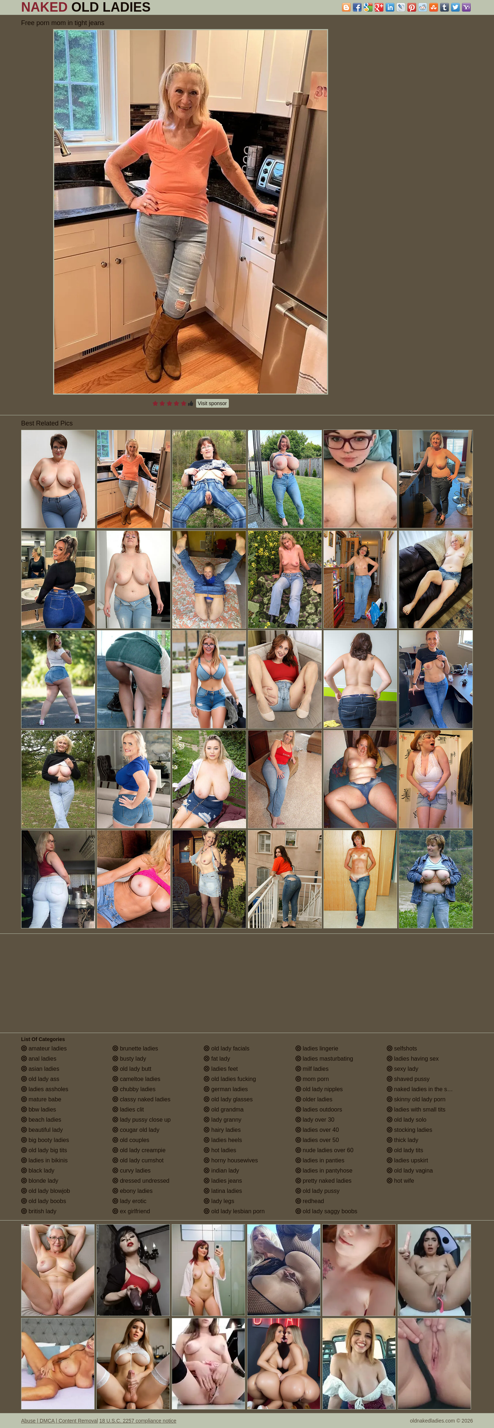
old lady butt (131, 1069)
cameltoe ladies (136, 1079)
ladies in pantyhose (323, 1170)
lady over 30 (315, 1120)
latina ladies (223, 1191)
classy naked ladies (141, 1099)
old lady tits (405, 1150)
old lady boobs (43, 1201)
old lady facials (226, 1048)
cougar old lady (135, 1130)
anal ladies (38, 1059)
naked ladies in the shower (425, 1089)
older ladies (313, 1099)
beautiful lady (42, 1130)
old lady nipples (319, 1089)
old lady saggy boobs (326, 1211)
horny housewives (231, 1160)
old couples (130, 1140)
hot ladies (220, 1150)
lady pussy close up (141, 1120)
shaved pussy (408, 1079)
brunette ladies (135, 1048)
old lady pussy (317, 1191)
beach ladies (41, 1120)
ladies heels (223, 1140)
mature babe (41, 1099)
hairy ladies (222, 1130)
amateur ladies (44, 1048)
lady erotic (129, 1201)
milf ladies (312, 1069)
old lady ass (40, 1079)
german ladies (226, 1089)
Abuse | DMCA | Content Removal (59, 1421)
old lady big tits (44, 1150)
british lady (38, 1211)
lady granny (222, 1120)
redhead (309, 1201)
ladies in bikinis (44, 1160)
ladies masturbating (324, 1059)
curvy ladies (131, 1170)
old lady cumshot (138, 1160)
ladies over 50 (317, 1140)
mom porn (312, 1079)
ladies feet (221, 1069)
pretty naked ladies (323, 1181)
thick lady (402, 1140)
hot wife (400, 1181)
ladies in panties (319, 1160)
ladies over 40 (317, 1130)
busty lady (129, 1059)
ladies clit (128, 1109)
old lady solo (406, 1120)
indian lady (221, 1170)
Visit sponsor (212, 403)
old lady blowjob (45, 1191)
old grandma (223, 1109)
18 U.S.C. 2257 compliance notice (137, 1421)
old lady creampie (139, 1150)
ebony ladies (132, 1191)
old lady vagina (410, 1170)
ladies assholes (44, 1089)
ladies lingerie (316, 1048)
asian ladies (40, 1069)
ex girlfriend (131, 1211)
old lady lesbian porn (234, 1211)
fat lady (217, 1059)
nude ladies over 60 (324, 1150)
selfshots (402, 1048)
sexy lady (402, 1069)
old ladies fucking (230, 1079)
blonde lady (39, 1181)
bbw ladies (38, 1109)
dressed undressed (141, 1181)
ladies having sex (413, 1059)
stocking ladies (409, 1130)
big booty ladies (45, 1140)
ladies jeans (223, 1181)
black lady (38, 1170)
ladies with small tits (416, 1109)
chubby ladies (133, 1089)
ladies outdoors (318, 1109)
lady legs (219, 1201)
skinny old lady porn (416, 1099)
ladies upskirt (407, 1160)
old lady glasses (228, 1099)
